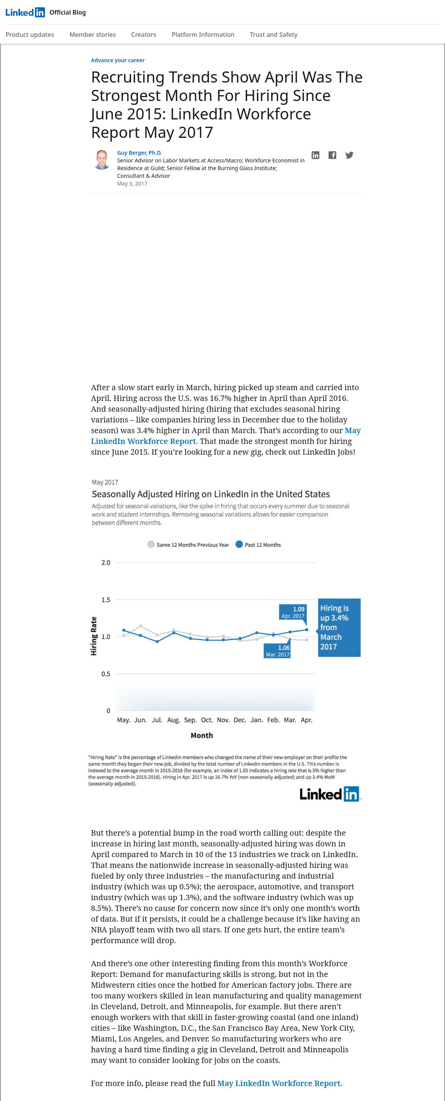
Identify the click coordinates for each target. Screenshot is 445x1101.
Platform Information (203, 34)
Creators (143, 34)
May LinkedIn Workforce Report (279, 1083)
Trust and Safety (273, 34)
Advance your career (118, 60)
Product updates (30, 34)
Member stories (93, 34)
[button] (315, 155)
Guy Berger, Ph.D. (139, 152)
